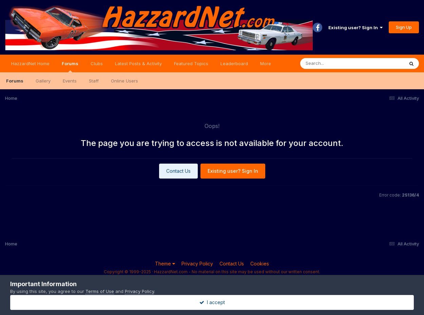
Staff (94, 81)
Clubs (97, 63)
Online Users (124, 81)
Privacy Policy (197, 263)
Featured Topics (191, 63)
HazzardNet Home (30, 63)
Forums (70, 66)
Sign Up (404, 27)
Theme (165, 263)
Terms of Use (99, 291)
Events (70, 81)
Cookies (259, 263)
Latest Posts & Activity (138, 63)
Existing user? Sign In (355, 27)
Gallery (43, 81)
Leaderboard (234, 63)
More (265, 63)
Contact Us (178, 171)
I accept (212, 302)
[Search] (333, 63)
